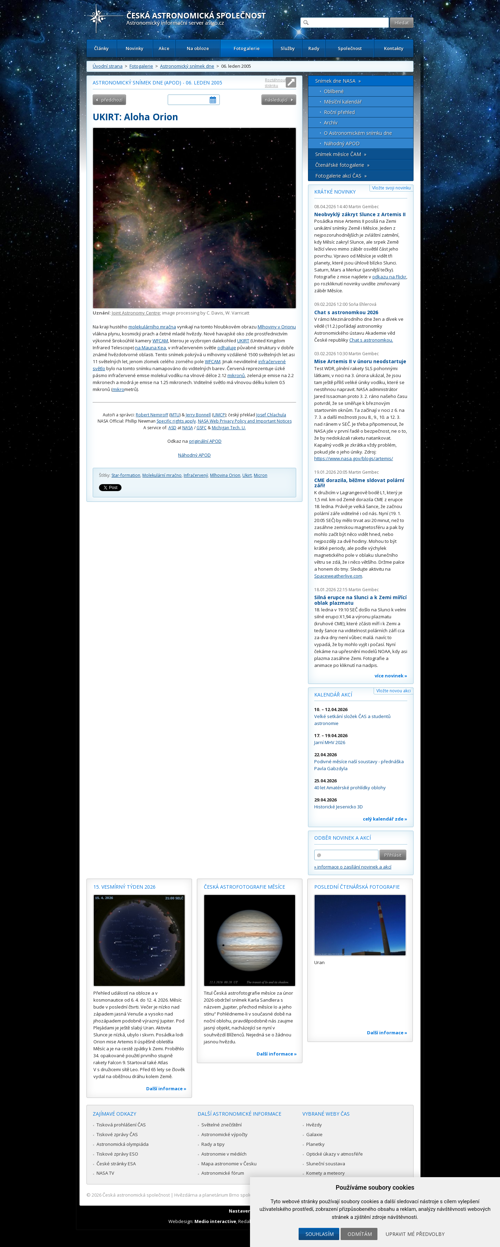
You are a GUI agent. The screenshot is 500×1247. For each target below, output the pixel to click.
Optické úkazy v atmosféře (334, 1154)
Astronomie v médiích (224, 1154)
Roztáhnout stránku (275, 83)
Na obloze (198, 48)
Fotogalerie (247, 48)
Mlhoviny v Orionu (277, 327)
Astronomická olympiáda (123, 1144)
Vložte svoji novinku (391, 188)
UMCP (219, 415)
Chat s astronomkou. (371, 340)
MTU (175, 415)
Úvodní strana (108, 66)
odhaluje (226, 347)
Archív (331, 122)
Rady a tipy (213, 1144)
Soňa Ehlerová (362, 304)
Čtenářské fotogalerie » (342, 165)
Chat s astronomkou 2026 (346, 312)
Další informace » (166, 1088)
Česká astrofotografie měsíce (244, 886)
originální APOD (205, 441)
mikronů (236, 375)
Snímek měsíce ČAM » (340, 154)
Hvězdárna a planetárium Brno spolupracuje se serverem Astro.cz (244, 1195)
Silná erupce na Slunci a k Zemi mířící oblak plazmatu (360, 600)
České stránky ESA (116, 1163)
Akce (164, 48)
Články (101, 48)
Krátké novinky (335, 191)
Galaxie (314, 1134)
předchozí (112, 100)
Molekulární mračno (162, 475)
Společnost (350, 48)
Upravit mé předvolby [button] (415, 1234)
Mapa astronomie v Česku (229, 1163)
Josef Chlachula (271, 415)
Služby (288, 48)
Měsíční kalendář (343, 101)
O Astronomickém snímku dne (358, 133)
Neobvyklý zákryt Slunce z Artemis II (360, 214)
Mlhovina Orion (225, 475)
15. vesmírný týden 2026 (124, 886)
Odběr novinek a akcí (342, 837)
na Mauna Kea (150, 347)
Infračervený (196, 475)
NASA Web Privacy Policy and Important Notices (245, 421)
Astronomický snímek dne (187, 66)
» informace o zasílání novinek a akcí (352, 867)
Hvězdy (314, 1125)
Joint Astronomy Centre (136, 313)
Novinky (134, 48)
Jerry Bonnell (198, 415)
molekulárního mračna (152, 327)
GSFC (202, 428)
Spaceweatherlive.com (338, 576)
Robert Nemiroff (152, 415)
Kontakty (393, 48)
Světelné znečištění (221, 1125)
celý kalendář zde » (385, 819)
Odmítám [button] (360, 1234)
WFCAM (160, 340)
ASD (172, 428)
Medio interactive (215, 1221)
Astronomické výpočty (224, 1134)
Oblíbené (334, 91)
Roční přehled (339, 112)
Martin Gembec (364, 207)
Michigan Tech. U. (229, 428)
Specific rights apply (176, 421)
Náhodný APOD (194, 455)
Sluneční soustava (325, 1163)
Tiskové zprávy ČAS (117, 1134)
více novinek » (391, 676)
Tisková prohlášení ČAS (121, 1125)
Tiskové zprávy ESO (117, 1154)
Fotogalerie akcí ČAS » (341, 175)
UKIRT (243, 340)
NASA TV (105, 1173)
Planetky (315, 1144)
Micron (260, 475)
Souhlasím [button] (320, 1234)
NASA (187, 428)
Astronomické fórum (222, 1173)
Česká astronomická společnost (136, 1195)
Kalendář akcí (333, 694)
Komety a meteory (325, 1173)
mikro (118, 389)
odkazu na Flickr (389, 277)
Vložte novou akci (393, 691)
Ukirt (247, 475)
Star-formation (125, 475)
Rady (313, 48)
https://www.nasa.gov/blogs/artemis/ (353, 458)
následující (276, 100)
